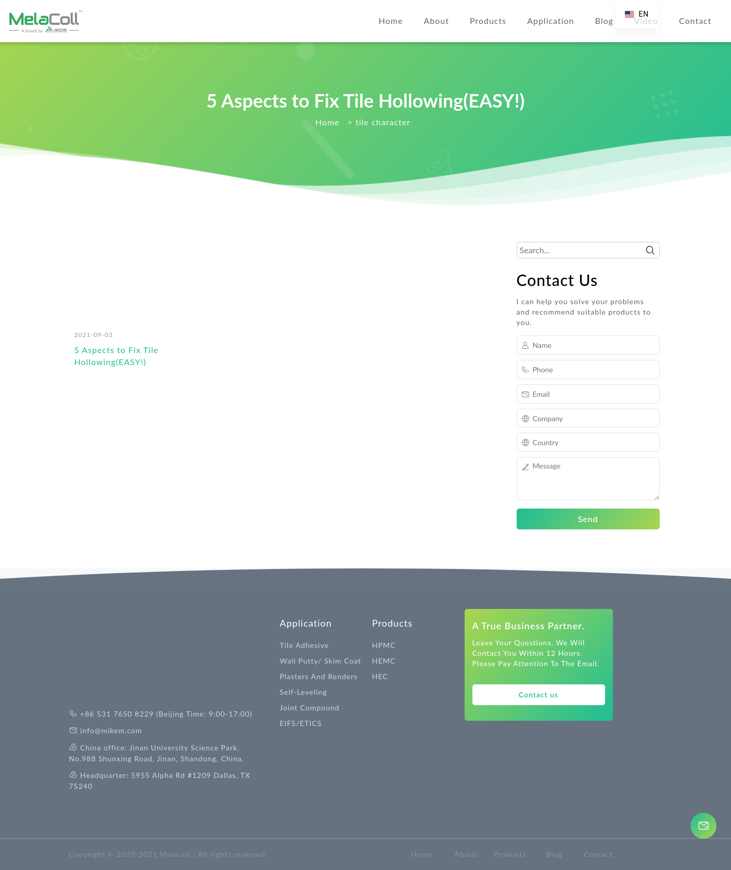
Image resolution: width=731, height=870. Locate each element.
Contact (695, 20)
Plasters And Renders (319, 676)
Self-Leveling (303, 691)
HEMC (383, 660)
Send (588, 519)
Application (550, 20)
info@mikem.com (111, 730)
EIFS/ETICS (301, 723)
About (436, 20)
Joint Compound (310, 707)
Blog (604, 20)
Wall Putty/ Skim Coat (321, 660)
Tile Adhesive (304, 645)
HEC (380, 676)
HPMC (383, 645)
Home (391, 20)
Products (488, 20)
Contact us (538, 694)
